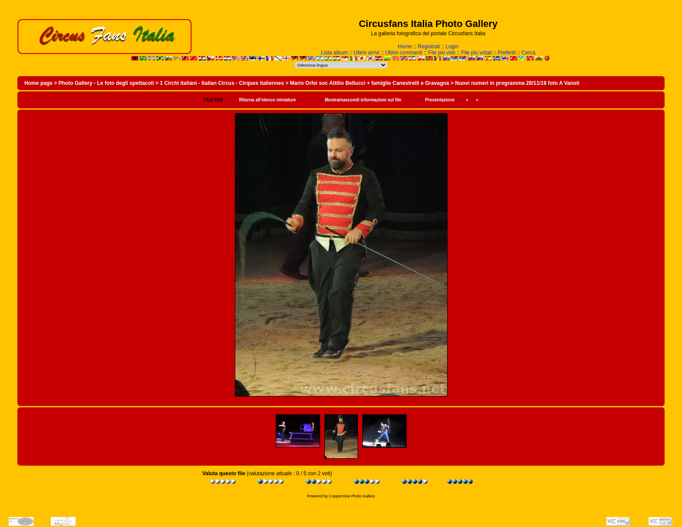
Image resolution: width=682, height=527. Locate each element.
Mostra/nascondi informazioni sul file (363, 99)
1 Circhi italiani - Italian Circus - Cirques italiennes (222, 83)
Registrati (429, 47)
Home (405, 47)
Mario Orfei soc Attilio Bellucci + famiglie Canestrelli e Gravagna (369, 83)
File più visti (441, 53)
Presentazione (440, 99)
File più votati (476, 53)
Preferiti (506, 53)
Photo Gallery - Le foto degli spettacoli (106, 83)
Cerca (528, 53)
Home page (38, 83)
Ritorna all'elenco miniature (267, 99)
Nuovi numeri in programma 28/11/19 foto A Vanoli (517, 83)
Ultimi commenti (403, 53)
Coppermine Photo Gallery (352, 496)
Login (452, 47)
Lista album (334, 53)
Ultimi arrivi (366, 53)
